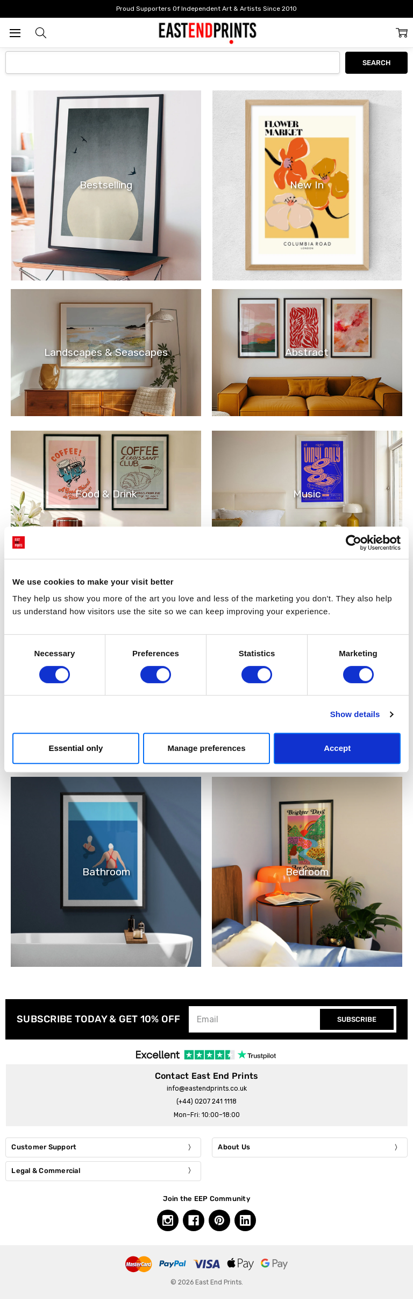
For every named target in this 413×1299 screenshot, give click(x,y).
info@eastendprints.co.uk (207, 1088)
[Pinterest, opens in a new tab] (219, 1220)
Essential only (75, 748)
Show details (355, 714)
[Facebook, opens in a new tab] (193, 1220)
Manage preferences (206, 748)
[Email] (255, 1019)
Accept (337, 748)
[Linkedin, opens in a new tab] (245, 1220)
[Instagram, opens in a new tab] (168, 1220)
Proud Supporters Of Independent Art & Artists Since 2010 (206, 8)
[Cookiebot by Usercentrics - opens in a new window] (354, 543)
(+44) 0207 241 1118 (206, 1101)
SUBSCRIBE (356, 1019)
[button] (41, 33)
